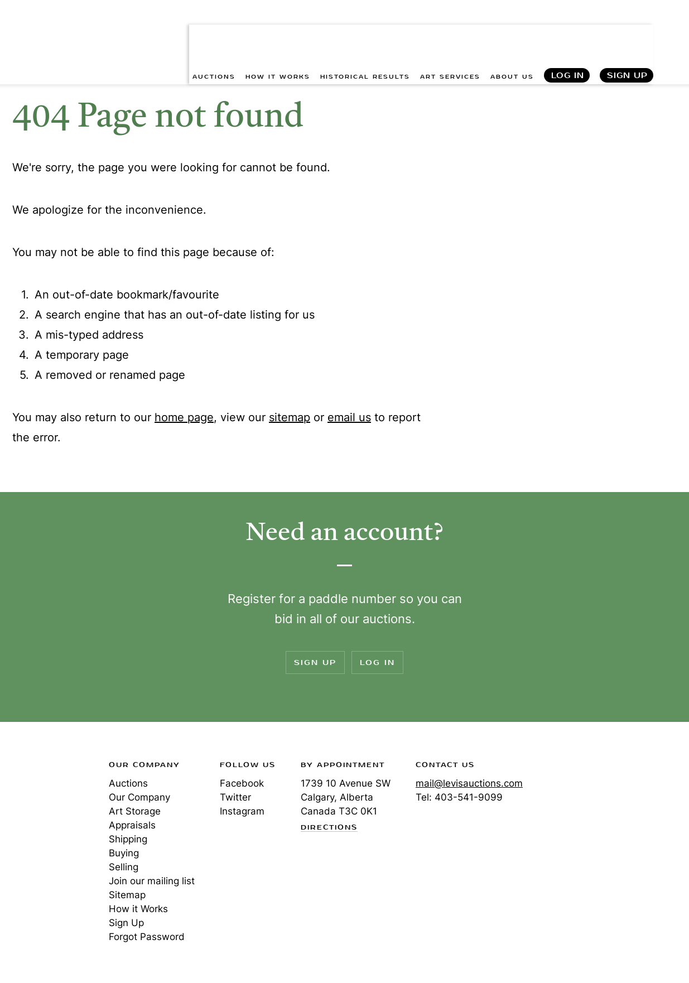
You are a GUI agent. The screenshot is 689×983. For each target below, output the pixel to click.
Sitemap (127, 894)
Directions (329, 828)
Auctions (128, 783)
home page (184, 417)
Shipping (128, 839)
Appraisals (132, 825)
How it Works (138, 908)
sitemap (289, 417)
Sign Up (627, 33)
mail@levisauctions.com (469, 783)
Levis (47, 804)
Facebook (242, 783)
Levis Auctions (50, 24)
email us (349, 417)
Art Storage (135, 811)
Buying (124, 853)
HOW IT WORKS (277, 33)
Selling (123, 867)
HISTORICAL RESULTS (365, 33)
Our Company (139, 797)
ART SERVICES (450, 33)
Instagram (242, 811)
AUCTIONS (213, 33)
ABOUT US (512, 33)
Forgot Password (147, 936)
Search (670, 33)
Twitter (235, 797)
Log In (567, 33)
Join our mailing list (152, 880)
